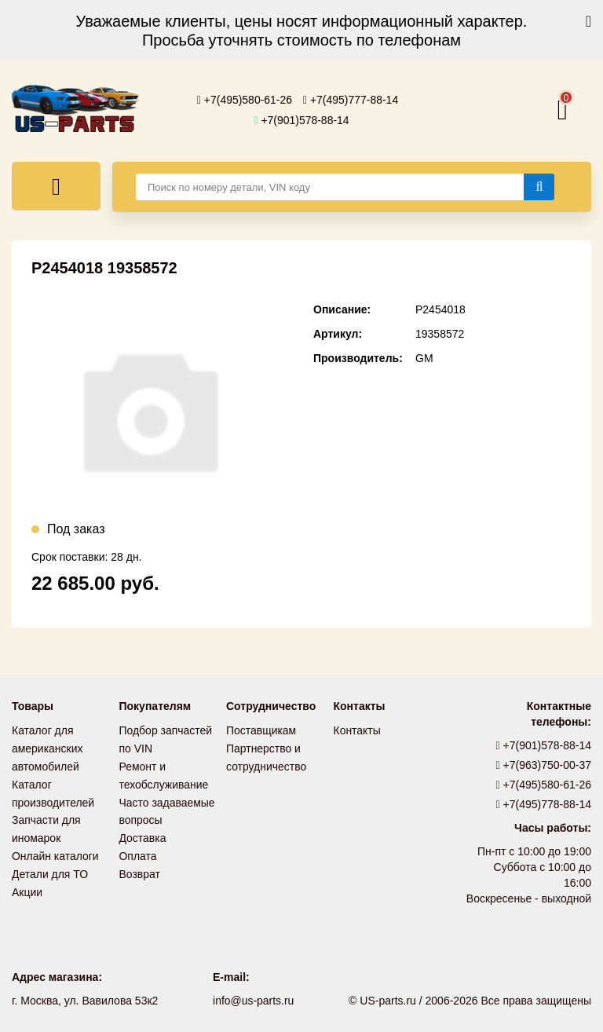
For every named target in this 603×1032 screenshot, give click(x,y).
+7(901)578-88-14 (301, 120)
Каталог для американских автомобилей (47, 747)
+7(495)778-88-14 (544, 804)
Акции (27, 886)
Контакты (357, 730)
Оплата (138, 851)
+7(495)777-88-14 (351, 99)
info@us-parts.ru (253, 1000)
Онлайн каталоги (55, 851)
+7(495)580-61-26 (245, 99)
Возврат (140, 868)
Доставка (142, 834)
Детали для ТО (50, 868)
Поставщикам (261, 730)
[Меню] (56, 186)
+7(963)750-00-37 (544, 765)
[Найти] (539, 187)
